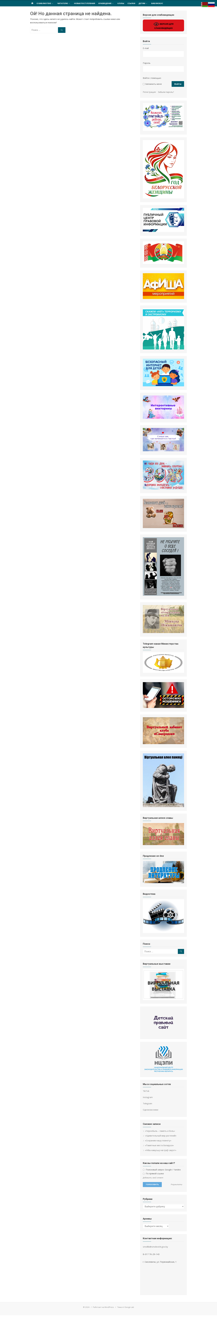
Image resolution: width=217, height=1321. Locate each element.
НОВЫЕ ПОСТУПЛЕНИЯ (84, 3)
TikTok (146, 1096)
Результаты (177, 1190)
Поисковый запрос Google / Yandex (162, 1175)
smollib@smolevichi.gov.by (155, 1252)
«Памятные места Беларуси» (159, 1151)
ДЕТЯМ (142, 3)
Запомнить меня (153, 84)
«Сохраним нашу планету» (158, 1146)
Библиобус (157, 3)
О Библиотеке (44, 3)
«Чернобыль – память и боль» (160, 1136)
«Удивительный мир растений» (161, 1141)
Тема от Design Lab (125, 1312)
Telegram (147, 1109)
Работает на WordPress (103, 1312)
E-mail (146, 48)
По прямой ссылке (153, 1179)
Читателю (62, 3)
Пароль (147, 63)
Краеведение (104, 3)
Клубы (120, 3)
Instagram (148, 1102)
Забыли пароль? (166, 92)
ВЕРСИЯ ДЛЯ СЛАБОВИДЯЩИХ (164, 25)
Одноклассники (150, 1115)
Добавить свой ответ (153, 1183)
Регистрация (149, 92)
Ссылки (131, 3)
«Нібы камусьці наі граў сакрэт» (161, 1155)
